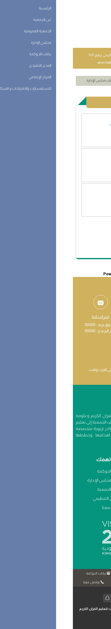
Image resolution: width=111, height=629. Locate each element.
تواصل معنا (39, 507)
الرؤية (88, 480)
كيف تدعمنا (81, 582)
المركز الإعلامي (51, 582)
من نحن (86, 471)
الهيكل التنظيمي (34, 498)
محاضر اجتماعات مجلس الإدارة (35, 80)
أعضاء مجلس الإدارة (31, 480)
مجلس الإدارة (70, 80)
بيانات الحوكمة (36, 471)
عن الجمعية (55, 573)
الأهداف (85, 498)
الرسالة (87, 489)
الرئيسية (80, 573)
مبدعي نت (64, 619)
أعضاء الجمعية (36, 489)
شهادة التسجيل (78, 507)
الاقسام (89, 80)
